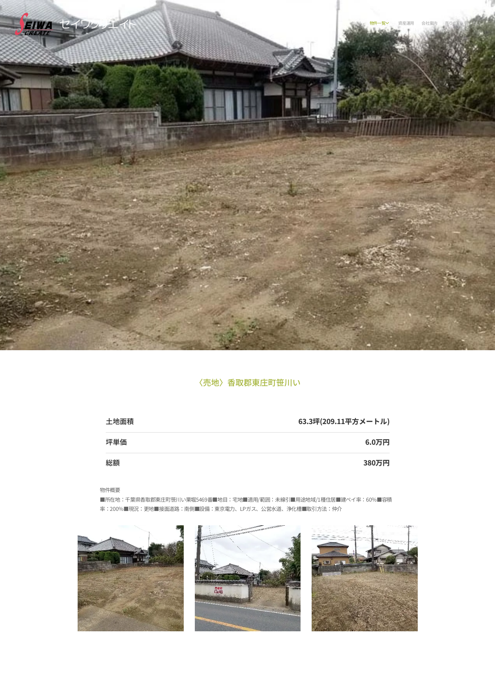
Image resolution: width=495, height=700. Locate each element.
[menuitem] (446, 24)
